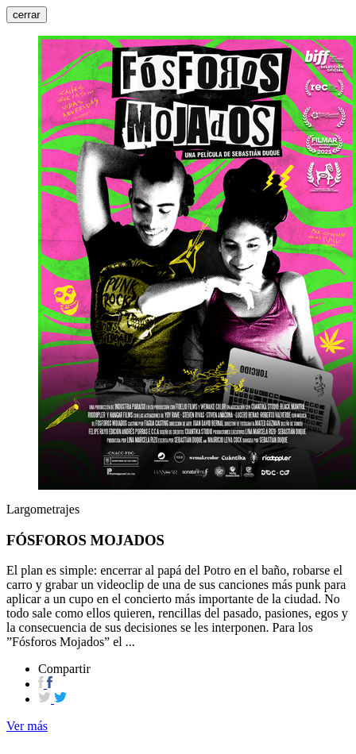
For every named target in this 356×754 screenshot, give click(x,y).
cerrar (27, 15)
